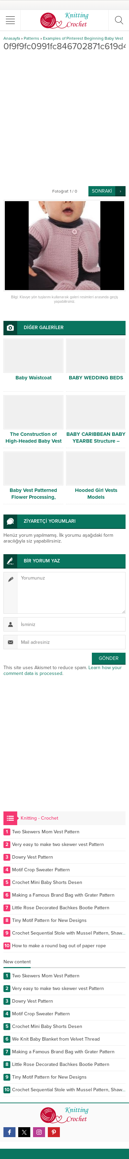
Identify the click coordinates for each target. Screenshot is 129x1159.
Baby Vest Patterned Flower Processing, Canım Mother (33, 497)
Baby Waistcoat (33, 378)
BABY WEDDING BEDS (96, 378)
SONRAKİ (102, 191)
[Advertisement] (64, 118)
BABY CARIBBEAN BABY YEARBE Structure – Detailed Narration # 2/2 (96, 441)
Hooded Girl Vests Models (96, 493)
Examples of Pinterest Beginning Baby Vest (83, 38)
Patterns (31, 38)
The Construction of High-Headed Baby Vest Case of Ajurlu (34, 441)
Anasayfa (11, 38)
